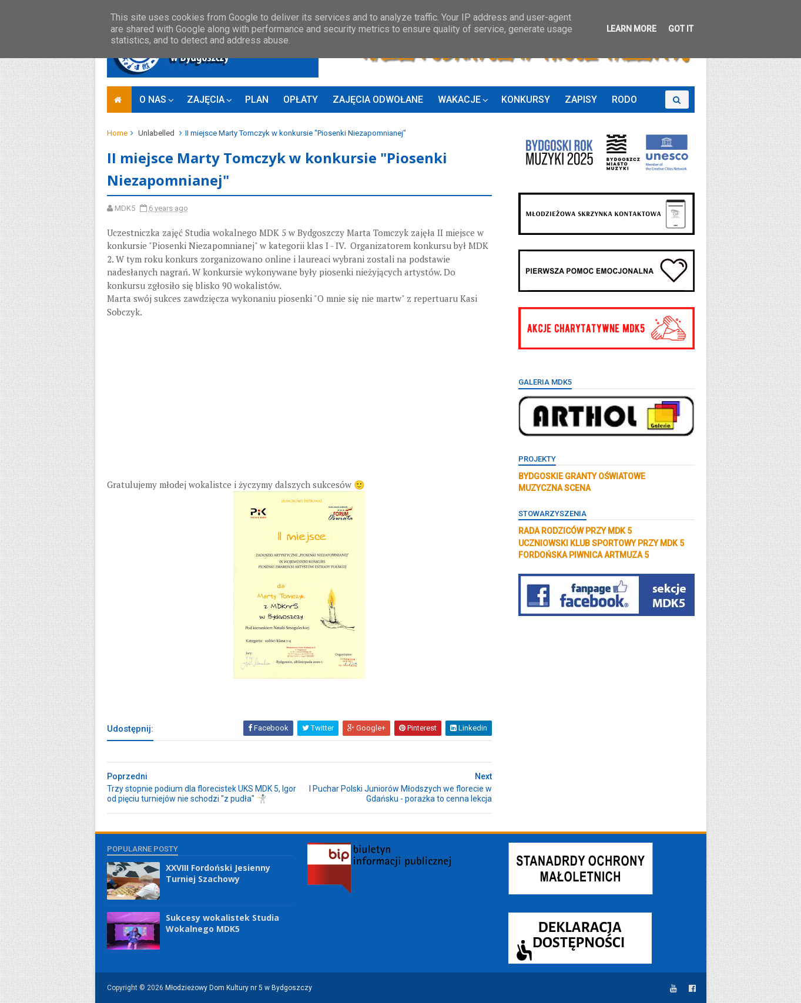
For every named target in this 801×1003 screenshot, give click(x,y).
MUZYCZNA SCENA (554, 488)
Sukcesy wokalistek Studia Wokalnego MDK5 (222, 923)
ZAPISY (581, 99)
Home (117, 133)
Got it (680, 28)
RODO (624, 99)
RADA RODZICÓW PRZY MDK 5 (575, 531)
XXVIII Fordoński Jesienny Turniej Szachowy (218, 873)
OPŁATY (300, 99)
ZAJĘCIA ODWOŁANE (378, 99)
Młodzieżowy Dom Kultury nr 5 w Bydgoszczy (238, 988)
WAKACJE (459, 99)
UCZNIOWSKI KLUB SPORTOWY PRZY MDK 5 (601, 543)
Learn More (631, 28)
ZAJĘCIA (205, 99)
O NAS (152, 99)
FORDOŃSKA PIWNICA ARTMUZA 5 (583, 555)
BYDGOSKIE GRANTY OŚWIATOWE (581, 476)
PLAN (257, 99)
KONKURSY (525, 99)
